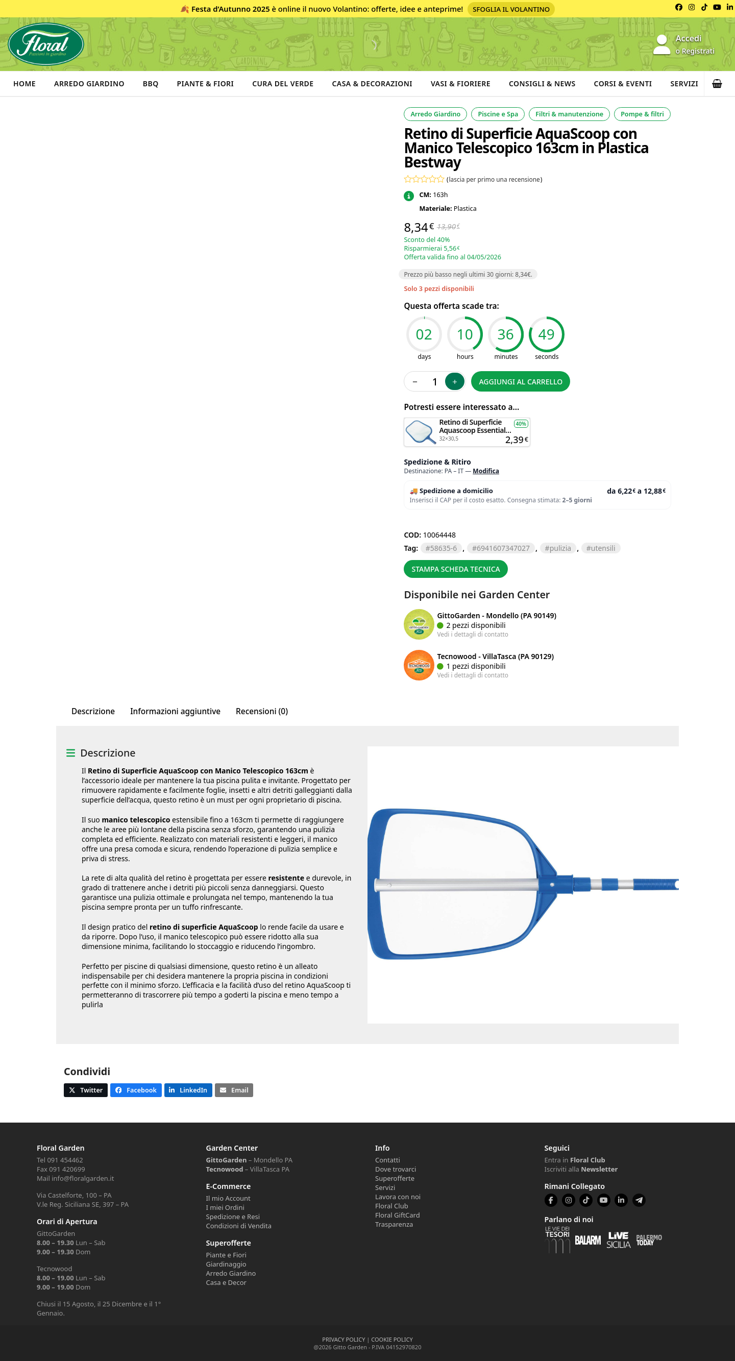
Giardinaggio (226, 1264)
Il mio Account (228, 1198)
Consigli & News (542, 83)
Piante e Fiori (226, 1254)
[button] (719, 83)
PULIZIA (561, 548)
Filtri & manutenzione (569, 114)
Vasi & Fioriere (461, 83)
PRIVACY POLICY (343, 1339)
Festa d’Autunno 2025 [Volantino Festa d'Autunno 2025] (230, 9)
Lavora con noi (398, 1196)
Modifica (486, 471)
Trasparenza (394, 1224)
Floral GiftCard (397, 1215)
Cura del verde (282, 83)
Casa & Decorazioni (372, 83)
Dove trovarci (395, 1169)
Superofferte (394, 1178)
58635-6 (443, 548)
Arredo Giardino (89, 83)
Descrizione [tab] (93, 711)
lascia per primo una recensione (494, 179)
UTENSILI (603, 548)
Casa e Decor (226, 1282)
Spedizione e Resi (233, 1216)
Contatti (387, 1159)
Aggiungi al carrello (520, 381)
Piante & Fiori (205, 83)
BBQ (151, 83)
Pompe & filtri (642, 114)
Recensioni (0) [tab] (262, 711)
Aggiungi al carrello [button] (467, 422)
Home (24, 83)
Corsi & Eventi (623, 83)
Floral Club (391, 1205)
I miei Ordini (225, 1207)
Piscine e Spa (498, 114)
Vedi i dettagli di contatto (472, 634)
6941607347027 (503, 548)
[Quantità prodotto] (435, 381)
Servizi (684, 83)
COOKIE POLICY (391, 1339)
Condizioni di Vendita (239, 1225)
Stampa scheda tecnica (455, 569)
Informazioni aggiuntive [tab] (175, 711)
